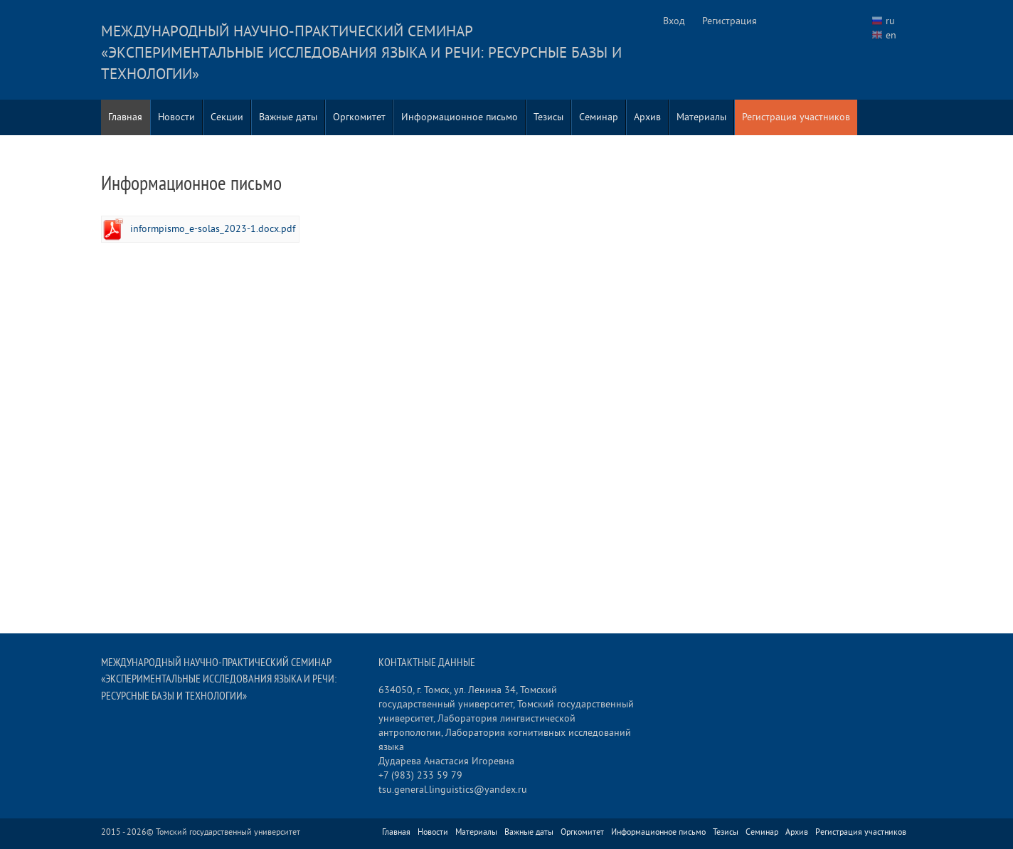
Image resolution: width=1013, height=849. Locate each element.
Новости (176, 117)
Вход (674, 21)
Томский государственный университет (228, 832)
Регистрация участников (796, 117)
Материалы (701, 117)
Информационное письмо (459, 117)
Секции (227, 117)
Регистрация (729, 21)
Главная (125, 117)
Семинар (598, 117)
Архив (647, 117)
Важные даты (288, 117)
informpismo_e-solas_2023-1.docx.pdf (212, 228)
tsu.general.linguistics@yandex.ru (452, 789)
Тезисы (548, 117)
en (891, 35)
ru (890, 21)
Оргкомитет (359, 117)
